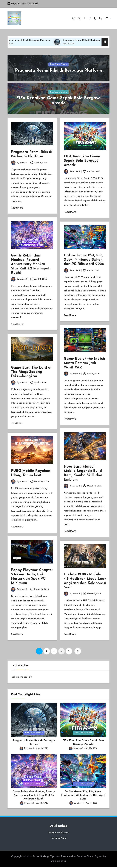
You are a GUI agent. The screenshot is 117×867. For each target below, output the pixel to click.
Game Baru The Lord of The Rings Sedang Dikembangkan (31, 372)
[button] (77, 651)
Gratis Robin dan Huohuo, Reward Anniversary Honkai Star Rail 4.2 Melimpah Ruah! (30, 264)
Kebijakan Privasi (58, 832)
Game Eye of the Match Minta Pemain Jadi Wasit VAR (84, 363)
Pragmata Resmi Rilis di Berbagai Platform (30, 40)
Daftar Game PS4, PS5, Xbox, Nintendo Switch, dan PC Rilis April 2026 (84, 260)
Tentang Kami (59, 838)
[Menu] (107, 18)
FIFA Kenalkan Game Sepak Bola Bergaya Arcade (82, 161)
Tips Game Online (58, 64)
